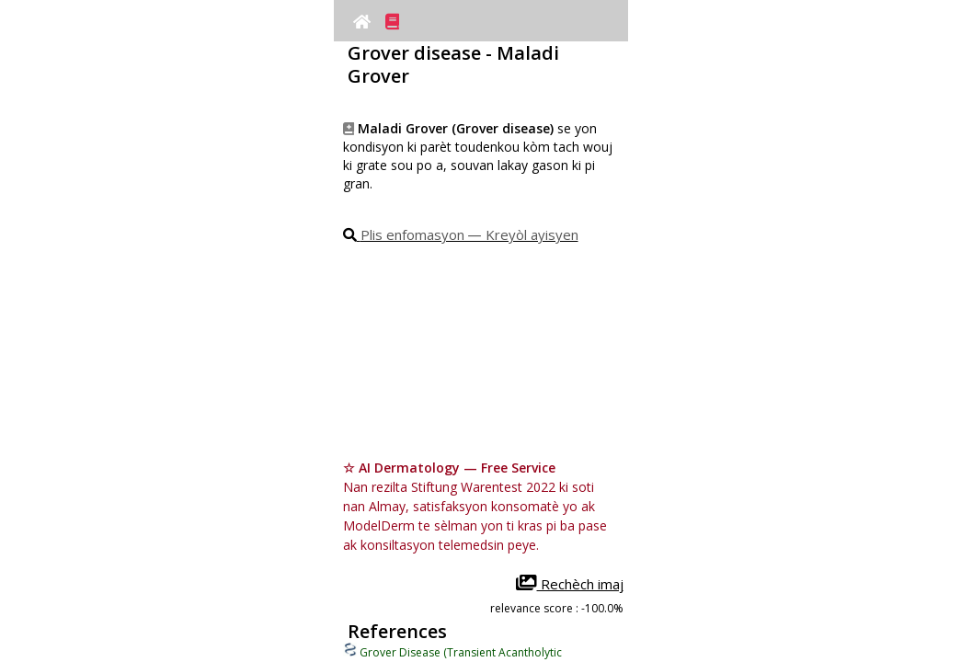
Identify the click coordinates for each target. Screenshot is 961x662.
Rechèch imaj (570, 584)
